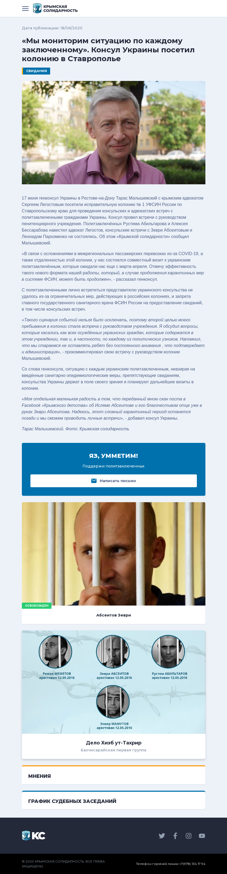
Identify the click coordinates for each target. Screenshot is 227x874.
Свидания (36, 71)
